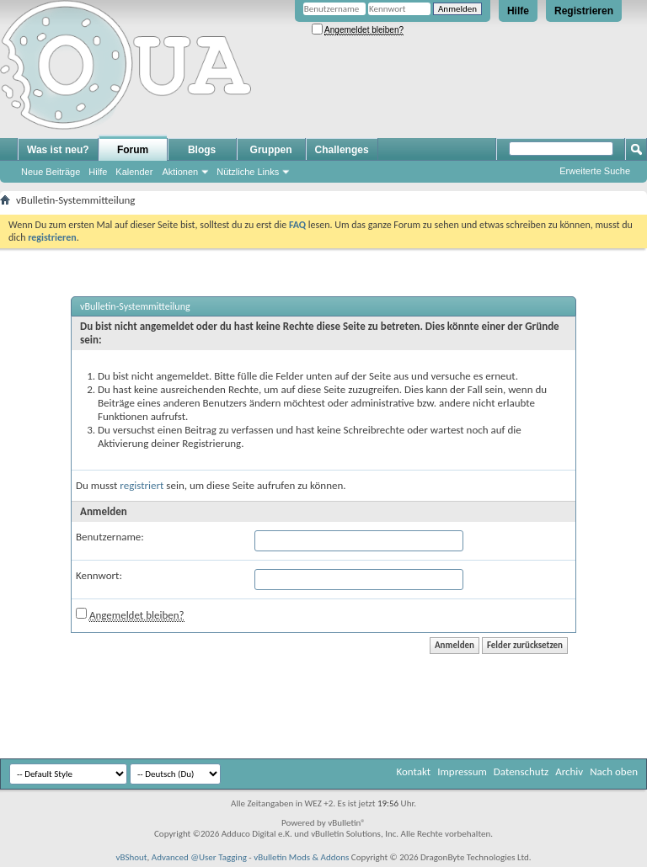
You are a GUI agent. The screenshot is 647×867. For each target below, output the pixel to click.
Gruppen (271, 150)
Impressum (462, 771)
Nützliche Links (248, 172)
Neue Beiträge (50, 172)
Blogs (202, 150)
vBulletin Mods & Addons (301, 857)
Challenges (342, 150)
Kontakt (413, 771)
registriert (141, 485)
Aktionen (180, 172)
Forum (132, 150)
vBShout (131, 857)
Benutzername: (110, 536)
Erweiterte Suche (594, 171)
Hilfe (518, 11)
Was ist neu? (58, 150)
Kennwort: (99, 575)
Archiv (569, 771)
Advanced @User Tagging (199, 857)
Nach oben (614, 771)
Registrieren (583, 11)
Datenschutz (521, 771)
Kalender (133, 172)
